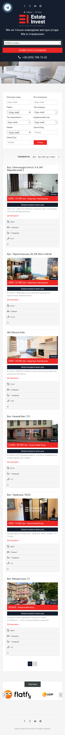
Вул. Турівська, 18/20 (18, 494)
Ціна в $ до (11, 137)
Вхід (38, 12)
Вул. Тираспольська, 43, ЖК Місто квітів (29, 254)
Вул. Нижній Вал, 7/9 (18, 416)
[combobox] (19, 112)
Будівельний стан (42, 117)
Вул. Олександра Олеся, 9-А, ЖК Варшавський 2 (25, 168)
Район (9, 107)
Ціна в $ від (39, 127)
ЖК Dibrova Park (16, 332)
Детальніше (13, 216)
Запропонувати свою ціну (32, 205)
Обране (28, 12)
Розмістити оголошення (32, 50)
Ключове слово (14, 97)
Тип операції (39, 107)
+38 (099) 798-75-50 (34, 57)
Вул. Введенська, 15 (18, 578)
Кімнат (10, 127)
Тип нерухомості (14, 117)
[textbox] (21, 112)
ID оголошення (40, 97)
